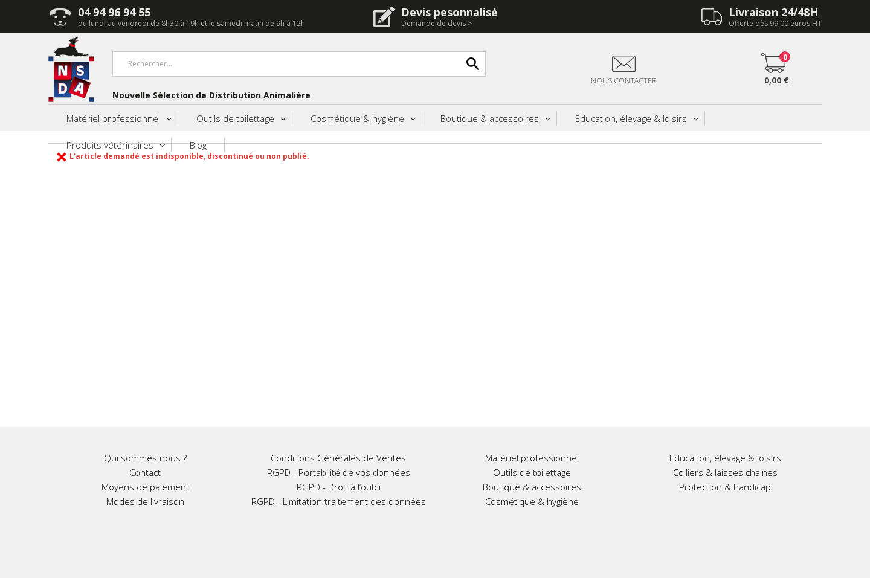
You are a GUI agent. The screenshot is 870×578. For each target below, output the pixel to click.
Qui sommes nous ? (145, 458)
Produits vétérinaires (109, 145)
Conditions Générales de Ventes (338, 458)
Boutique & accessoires (489, 118)
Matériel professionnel (113, 118)
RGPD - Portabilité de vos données (338, 472)
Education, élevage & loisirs (631, 118)
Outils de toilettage (235, 118)
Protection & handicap (725, 487)
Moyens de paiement (145, 487)
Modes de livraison (145, 501)
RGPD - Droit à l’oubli (339, 487)
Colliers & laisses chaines (725, 472)
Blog (198, 145)
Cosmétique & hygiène (357, 118)
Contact (145, 472)
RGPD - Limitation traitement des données (338, 501)
